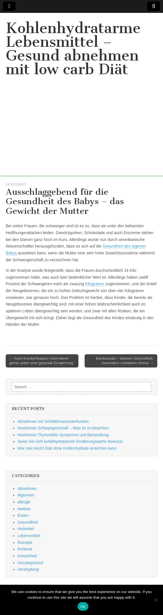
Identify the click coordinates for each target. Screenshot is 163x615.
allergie (23, 502)
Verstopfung (28, 569)
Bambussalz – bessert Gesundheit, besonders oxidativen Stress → (125, 360)
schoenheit (27, 556)
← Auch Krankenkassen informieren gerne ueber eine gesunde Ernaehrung (41, 360)
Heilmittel (25, 528)
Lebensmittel (28, 535)
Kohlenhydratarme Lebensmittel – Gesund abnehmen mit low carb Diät (73, 48)
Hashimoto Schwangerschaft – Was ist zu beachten (63, 428)
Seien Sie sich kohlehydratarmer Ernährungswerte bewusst (69, 441)
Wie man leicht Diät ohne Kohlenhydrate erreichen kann (66, 448)
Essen (23, 515)
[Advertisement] (81, 136)
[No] (156, 600)
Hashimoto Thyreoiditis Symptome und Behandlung (63, 435)
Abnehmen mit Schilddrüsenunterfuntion (53, 421)
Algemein (25, 495)
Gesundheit (16, 184)
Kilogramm (94, 284)
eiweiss (24, 509)
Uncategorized (30, 562)
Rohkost (24, 549)
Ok (82, 606)
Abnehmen (27, 488)
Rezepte (24, 542)
